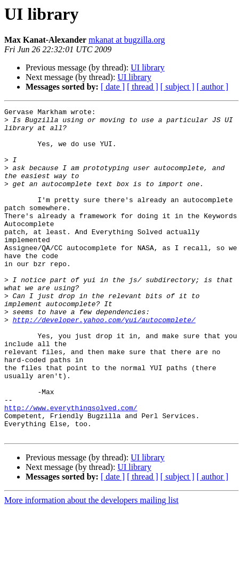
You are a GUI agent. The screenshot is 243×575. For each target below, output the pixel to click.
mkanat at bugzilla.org (126, 39)
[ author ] (213, 86)
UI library (148, 67)
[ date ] (113, 86)
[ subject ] (177, 86)
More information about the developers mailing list (91, 565)
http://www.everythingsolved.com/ (70, 468)
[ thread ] (142, 86)
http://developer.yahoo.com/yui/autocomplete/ (104, 363)
